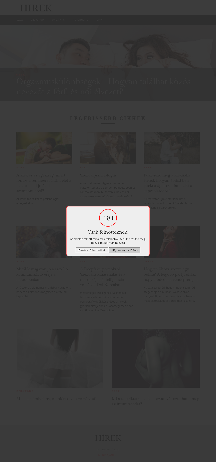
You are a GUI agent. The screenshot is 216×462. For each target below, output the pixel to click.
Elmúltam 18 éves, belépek (91, 250)
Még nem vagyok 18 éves (125, 250)
